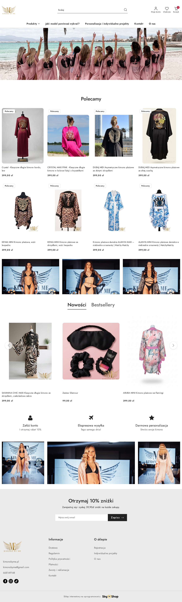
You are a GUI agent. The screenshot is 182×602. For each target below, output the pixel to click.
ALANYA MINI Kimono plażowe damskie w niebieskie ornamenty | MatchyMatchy (158, 244)
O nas (97, 559)
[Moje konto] (156, 10)
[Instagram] (11, 581)
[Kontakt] (138, 24)
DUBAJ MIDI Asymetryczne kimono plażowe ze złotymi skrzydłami (113, 169)
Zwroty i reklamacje (59, 570)
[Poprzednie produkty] (8, 345)
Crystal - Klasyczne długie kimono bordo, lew (21, 169)
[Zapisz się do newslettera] (81, 517)
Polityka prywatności (59, 559)
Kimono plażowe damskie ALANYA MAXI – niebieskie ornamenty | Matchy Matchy (113, 244)
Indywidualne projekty (105, 553)
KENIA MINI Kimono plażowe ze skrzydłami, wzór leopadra (62, 244)
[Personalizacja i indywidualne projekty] (107, 24)
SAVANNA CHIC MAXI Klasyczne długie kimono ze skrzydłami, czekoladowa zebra (26, 394)
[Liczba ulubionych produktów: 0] (167, 10)
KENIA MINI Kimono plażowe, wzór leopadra (19, 244)
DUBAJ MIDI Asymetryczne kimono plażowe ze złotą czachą (159, 169)
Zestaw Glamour (70, 392)
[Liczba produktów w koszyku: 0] (176, 10)
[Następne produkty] (173, 345)
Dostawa (53, 548)
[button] (33, 24)
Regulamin (54, 553)
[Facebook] (5, 581)
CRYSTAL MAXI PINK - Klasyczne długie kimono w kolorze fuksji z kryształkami (66, 169)
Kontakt (52, 575)
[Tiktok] (16, 581)
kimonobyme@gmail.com (16, 567)
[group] (91, 54)
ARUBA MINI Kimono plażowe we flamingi (143, 392)
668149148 (9, 573)
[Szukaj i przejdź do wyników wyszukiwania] (125, 10)
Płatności (53, 564)
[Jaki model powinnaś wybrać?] (62, 24)
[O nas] (152, 24)
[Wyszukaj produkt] (92, 10)
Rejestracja (100, 548)
